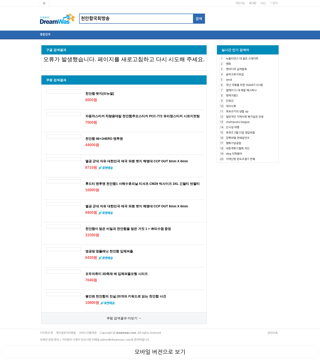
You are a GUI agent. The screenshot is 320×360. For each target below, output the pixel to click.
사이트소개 (46, 332)
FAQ (263, 3)
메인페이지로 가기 (44, 3)
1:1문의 (274, 3)
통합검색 (45, 34)
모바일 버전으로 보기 (160, 352)
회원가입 (240, 3)
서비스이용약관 (88, 332)
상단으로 (273, 332)
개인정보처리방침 (66, 332)
